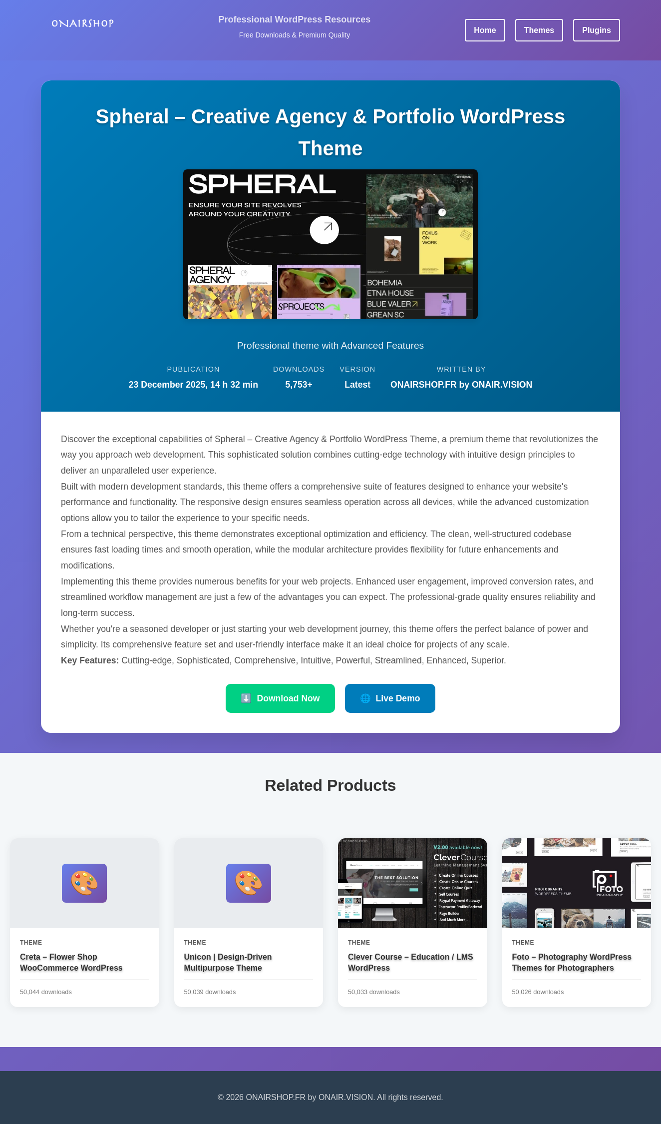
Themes (539, 30)
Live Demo (390, 698)
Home (485, 30)
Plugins (596, 30)
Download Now (280, 698)
